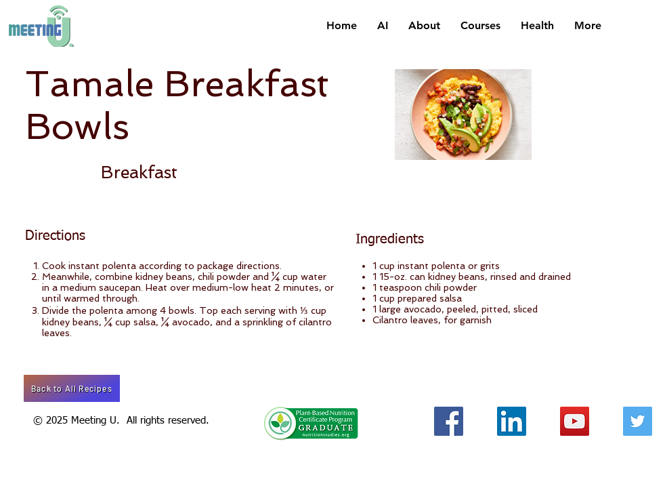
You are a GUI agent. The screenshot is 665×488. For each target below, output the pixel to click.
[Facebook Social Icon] (448, 421)
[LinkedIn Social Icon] (511, 421)
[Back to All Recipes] (72, 388)
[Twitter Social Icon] (637, 421)
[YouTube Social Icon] (574, 421)
